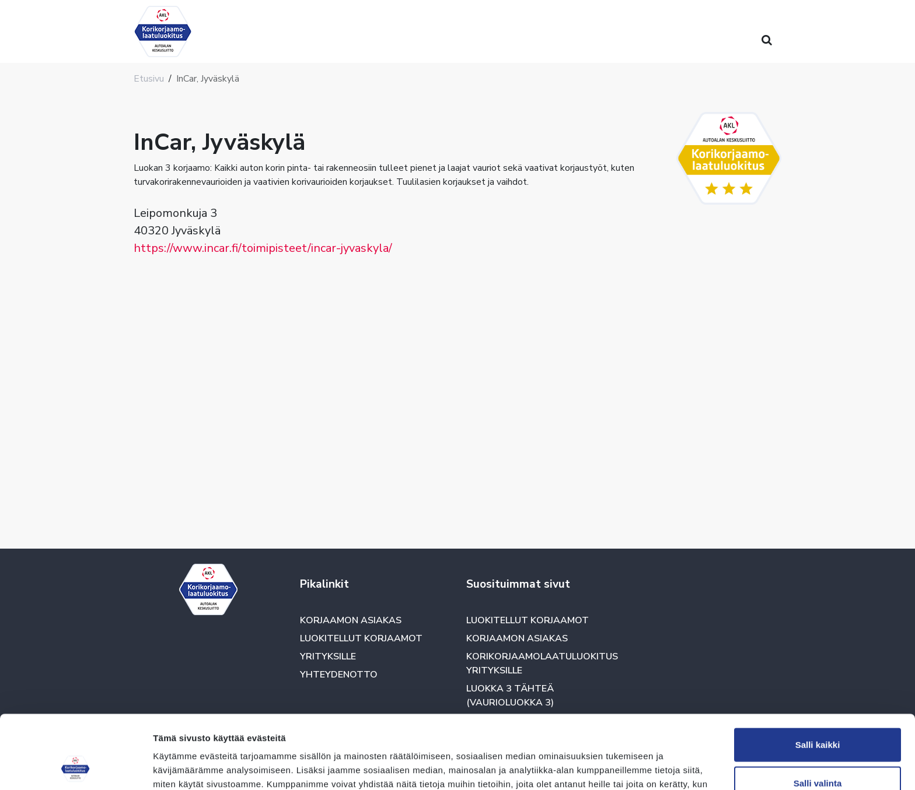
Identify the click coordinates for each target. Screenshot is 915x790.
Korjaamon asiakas (350, 620)
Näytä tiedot (624, 767)
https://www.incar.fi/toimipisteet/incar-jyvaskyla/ (263, 248)
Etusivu (149, 78)
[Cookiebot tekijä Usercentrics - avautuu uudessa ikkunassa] (76, 767)
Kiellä (817, 752)
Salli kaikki (817, 675)
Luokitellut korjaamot (361, 638)
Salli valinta (818, 714)
